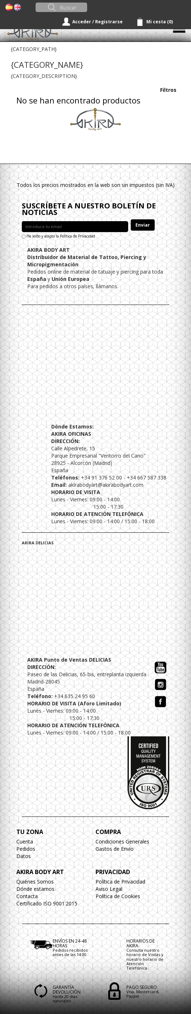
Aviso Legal (109, 888)
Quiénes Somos (35, 881)
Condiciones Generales (122, 841)
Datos (23, 856)
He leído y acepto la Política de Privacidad (61, 236)
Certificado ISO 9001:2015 (46, 903)
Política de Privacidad (120, 881)
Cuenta (24, 841)
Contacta (27, 896)
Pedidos (25, 848)
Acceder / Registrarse (97, 22)
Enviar (142, 225)
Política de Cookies (118, 896)
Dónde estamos (35, 888)
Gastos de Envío (115, 848)
